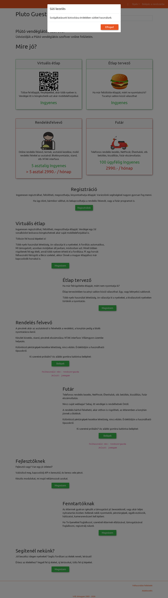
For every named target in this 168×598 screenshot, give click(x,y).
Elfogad (109, 27)
